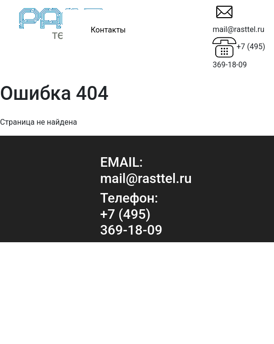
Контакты (108, 29)
